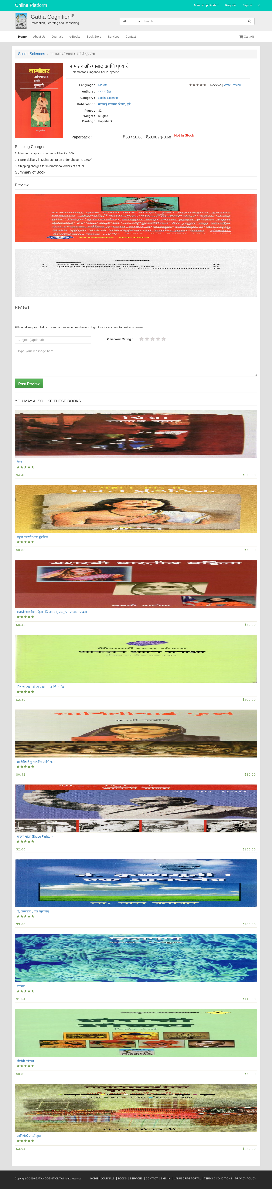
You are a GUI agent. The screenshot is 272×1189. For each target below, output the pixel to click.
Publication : (86, 104)
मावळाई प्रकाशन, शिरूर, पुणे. (114, 104)
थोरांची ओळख (25, 1061)
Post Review (29, 384)
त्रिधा (19, 462)
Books (122, 1178)
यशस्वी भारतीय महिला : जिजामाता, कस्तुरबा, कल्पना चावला (52, 612)
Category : (87, 98)
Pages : (90, 110)
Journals (57, 38)
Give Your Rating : (120, 339)
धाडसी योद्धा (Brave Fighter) (34, 836)
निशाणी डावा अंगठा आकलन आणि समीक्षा (41, 687)
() (259, 5)
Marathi (103, 85)
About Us (39, 38)
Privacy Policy (245, 1178)
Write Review (232, 85)
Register (230, 5)
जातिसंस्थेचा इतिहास (29, 1136)
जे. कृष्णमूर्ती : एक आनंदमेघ (33, 911)
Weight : (89, 116)
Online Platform (31, 5)
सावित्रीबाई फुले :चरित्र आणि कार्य (36, 761)
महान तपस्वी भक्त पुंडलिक (32, 537)
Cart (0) (246, 36)
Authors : (88, 91)
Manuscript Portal (206, 5)
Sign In (247, 5)
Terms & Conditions (218, 1178)
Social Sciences (31, 54)
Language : (87, 85)
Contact (130, 38)
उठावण (21, 986)
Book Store (94, 38)
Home (22, 38)
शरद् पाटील (104, 91)
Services (113, 38)
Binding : (88, 121)
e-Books (75, 38)
